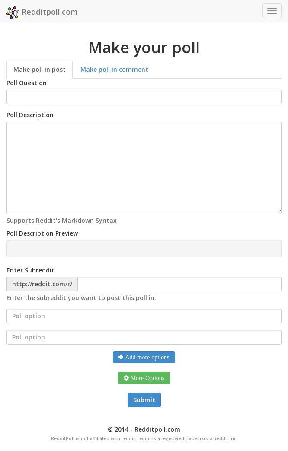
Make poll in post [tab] (39, 69)
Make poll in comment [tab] (114, 69)
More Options (147, 378)
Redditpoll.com (42, 12)
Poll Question (26, 83)
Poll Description (30, 115)
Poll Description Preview (42, 233)
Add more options (146, 357)
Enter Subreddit (30, 270)
